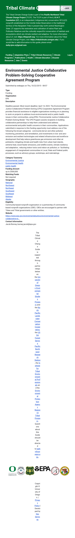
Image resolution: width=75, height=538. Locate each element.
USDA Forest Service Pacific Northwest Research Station (37, 346)
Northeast (10, 188)
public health (11, 166)
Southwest (10, 191)
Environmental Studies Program (37, 296)
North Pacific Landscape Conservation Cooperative (37, 318)
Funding (9, 55)
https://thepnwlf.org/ (26, 37)
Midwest (9, 196)
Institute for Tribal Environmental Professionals (37, 374)
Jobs (18, 60)
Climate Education (42, 58)
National (9, 183)
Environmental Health (14, 163)
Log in (70, 55)
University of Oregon (37, 282)
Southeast (10, 194)
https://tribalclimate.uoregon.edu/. (44, 40)
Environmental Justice (15, 160)
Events (24, 60)
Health (30, 58)
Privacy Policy (37, 503)
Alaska (8, 199)
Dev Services (37, 517)
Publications (20, 58)
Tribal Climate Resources (41, 55)
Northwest (10, 185)
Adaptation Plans (21, 55)
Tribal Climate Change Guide (35, 8)
